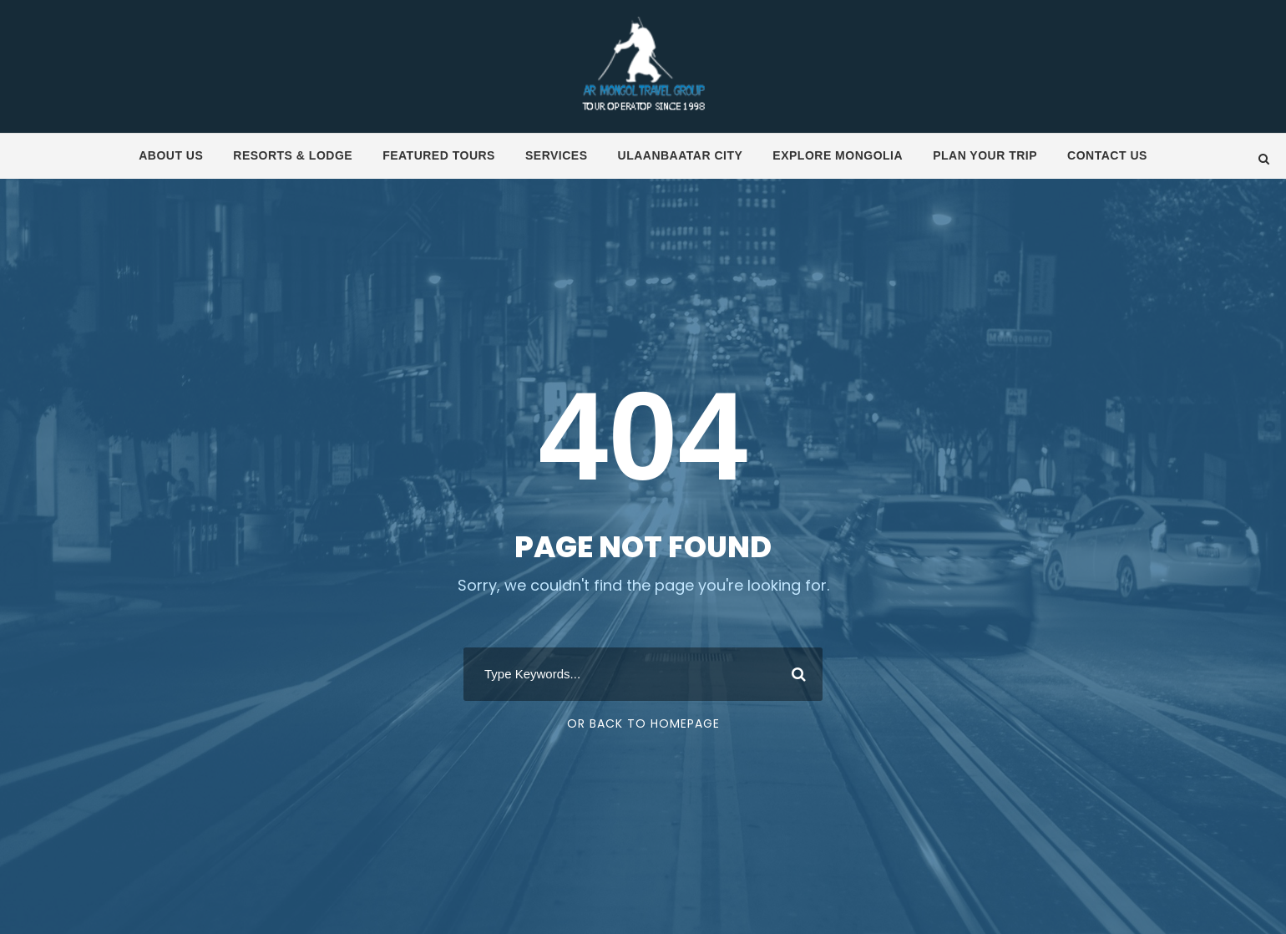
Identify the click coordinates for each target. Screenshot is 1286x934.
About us (171, 155)
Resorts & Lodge (292, 155)
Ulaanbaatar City (680, 155)
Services (556, 155)
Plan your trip (985, 155)
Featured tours (438, 155)
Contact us (1107, 155)
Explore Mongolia (837, 155)
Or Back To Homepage (643, 723)
